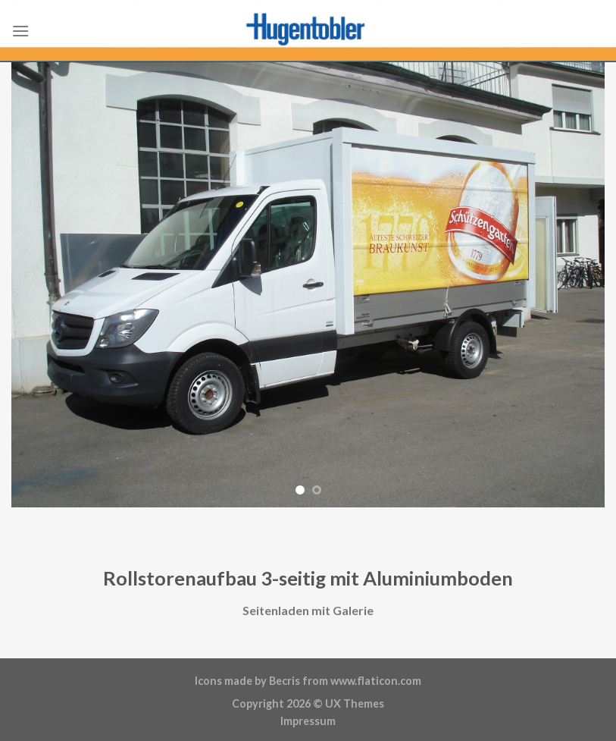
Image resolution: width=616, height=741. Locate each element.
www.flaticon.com (375, 680)
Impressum (308, 720)
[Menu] (20, 30)
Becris (284, 680)
